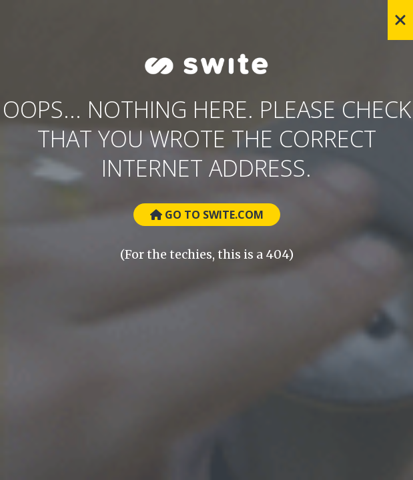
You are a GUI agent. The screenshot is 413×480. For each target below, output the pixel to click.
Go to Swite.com (207, 214)
